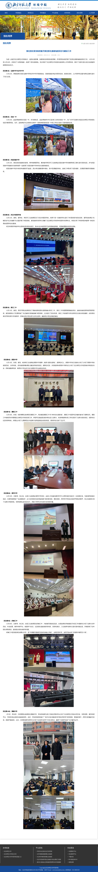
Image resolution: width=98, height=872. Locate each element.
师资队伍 (31, 13)
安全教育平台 (71, 854)
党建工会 (18, 17)
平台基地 (55, 13)
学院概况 (18, 13)
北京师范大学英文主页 (10, 854)
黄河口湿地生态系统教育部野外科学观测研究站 (48, 862)
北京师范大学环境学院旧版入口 (12, 856)
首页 (87, 43)
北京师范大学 (7, 851)
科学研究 (67, 13)
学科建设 (43, 13)
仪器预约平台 (71, 851)
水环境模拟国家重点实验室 (44, 854)
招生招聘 (80, 13)
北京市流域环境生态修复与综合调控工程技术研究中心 (48, 859)
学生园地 (31, 17)
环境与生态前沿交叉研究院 (44, 851)
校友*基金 (43, 17)
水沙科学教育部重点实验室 (44, 856)
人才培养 (92, 13)
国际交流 (6, 17)
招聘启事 (70, 862)
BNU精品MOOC (72, 859)
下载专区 (70, 856)
